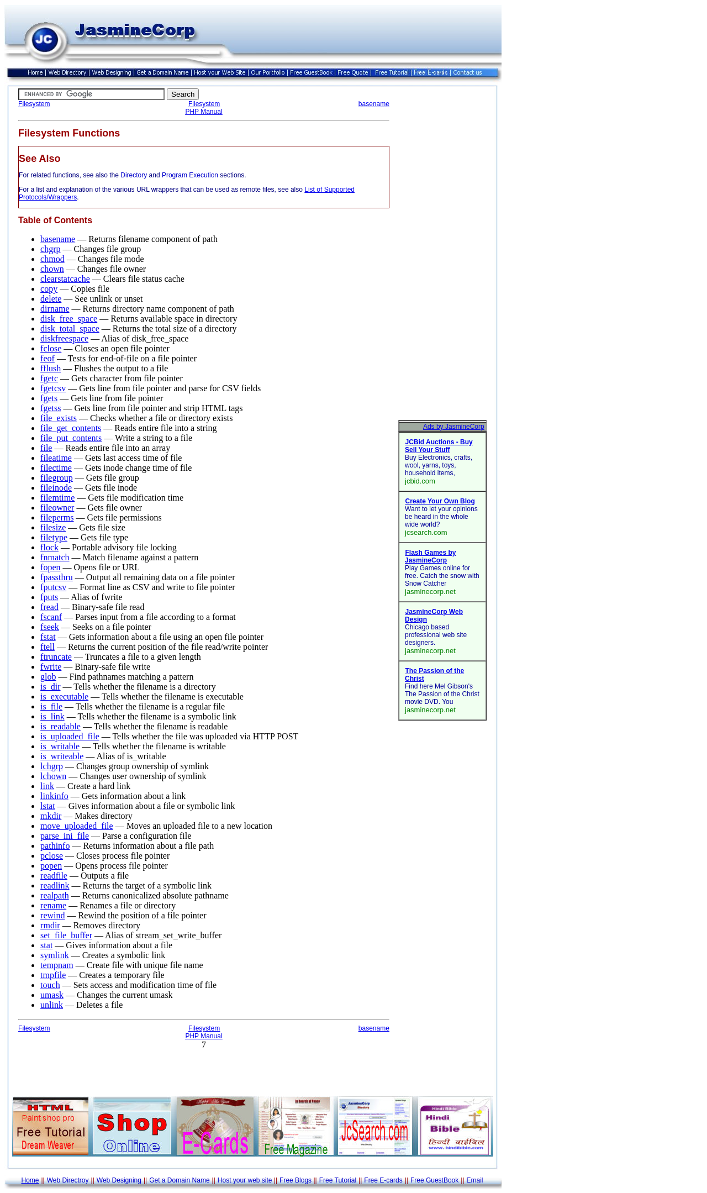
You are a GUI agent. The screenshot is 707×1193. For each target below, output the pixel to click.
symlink (54, 955)
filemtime (57, 497)
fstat (48, 637)
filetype (53, 537)
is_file (51, 706)
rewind (52, 915)
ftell (47, 646)
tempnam (56, 965)
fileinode (56, 487)
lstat (47, 806)
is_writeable (61, 756)
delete (50, 298)
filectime (56, 467)
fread (49, 607)
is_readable (60, 726)
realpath (54, 895)
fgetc (49, 378)
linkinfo (54, 796)
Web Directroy (68, 1180)
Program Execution (190, 175)
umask (52, 995)
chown (52, 269)
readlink (54, 885)
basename (373, 104)
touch (50, 985)
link (47, 786)
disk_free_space (68, 318)
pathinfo (55, 845)
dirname (54, 308)
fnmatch (54, 557)
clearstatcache (65, 278)
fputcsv (53, 587)
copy (48, 288)
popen (51, 865)
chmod (52, 259)
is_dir (50, 686)
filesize (53, 527)
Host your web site (245, 1180)
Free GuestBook (434, 1180)
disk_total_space (69, 328)
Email (475, 1180)
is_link (52, 716)
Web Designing (119, 1180)
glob (48, 676)
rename (53, 905)
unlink (51, 1005)
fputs (49, 597)
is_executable (64, 696)
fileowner (57, 507)
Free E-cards (383, 1180)
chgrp (50, 249)
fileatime (56, 458)
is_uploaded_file (69, 736)
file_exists (58, 418)
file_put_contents (71, 438)
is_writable (60, 746)
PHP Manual (203, 111)
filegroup (56, 477)
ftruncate (56, 656)
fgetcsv (53, 388)
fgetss (50, 408)
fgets (48, 398)
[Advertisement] (442, 254)
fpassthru (56, 577)
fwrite (50, 666)
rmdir (50, 925)
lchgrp (51, 766)
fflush (50, 368)
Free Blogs (295, 1180)
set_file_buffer (66, 935)
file (46, 448)
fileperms (56, 517)
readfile (53, 875)
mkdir (50, 816)
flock (49, 547)
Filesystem (34, 104)
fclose (50, 348)
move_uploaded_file (76, 826)
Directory (133, 175)
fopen (50, 567)
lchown (53, 776)
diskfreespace (64, 338)
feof (47, 358)
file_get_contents (70, 428)
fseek (49, 627)
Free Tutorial (337, 1180)
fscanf (51, 617)
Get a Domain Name (179, 1180)
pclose (51, 855)
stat (46, 945)
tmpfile (53, 975)
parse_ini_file (64, 835)
